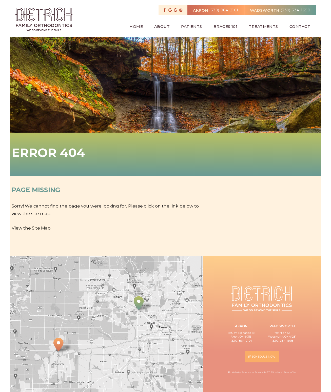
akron (200, 9)
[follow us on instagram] (181, 10)
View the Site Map (31, 228)
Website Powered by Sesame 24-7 (249, 372)
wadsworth (264, 9)
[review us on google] (170, 10)
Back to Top (290, 372)
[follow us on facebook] (164, 10)
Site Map (277, 372)
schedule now (261, 356)
